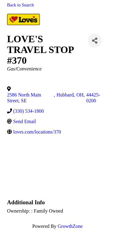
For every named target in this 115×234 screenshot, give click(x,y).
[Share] (95, 40)
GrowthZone (70, 226)
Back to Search (20, 4)
